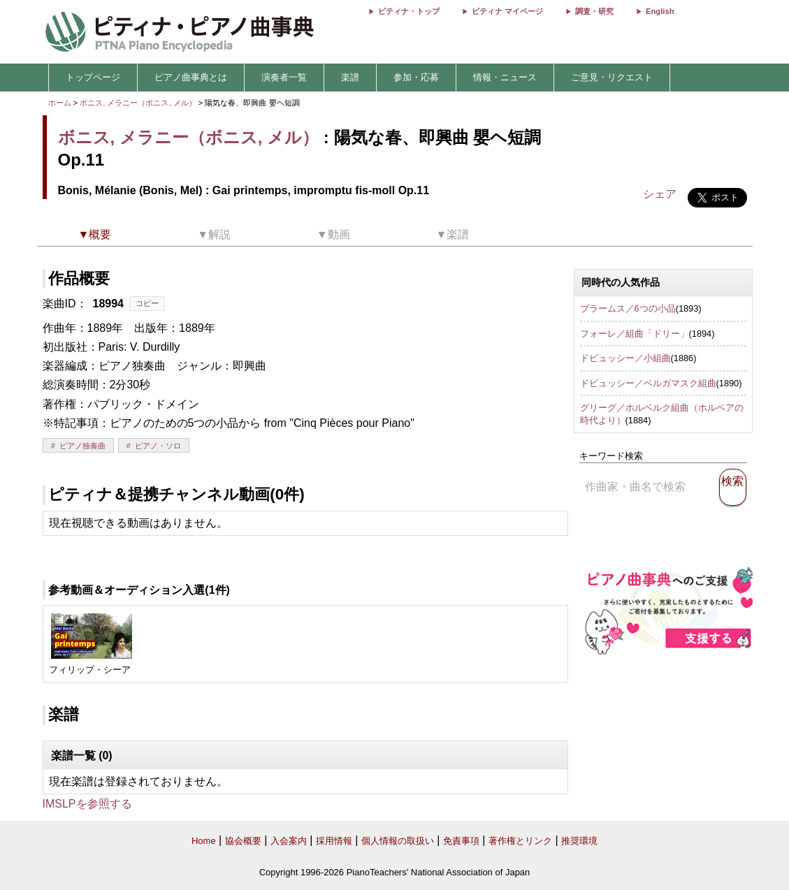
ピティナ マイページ (507, 11)
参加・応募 (416, 77)
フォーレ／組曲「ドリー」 (634, 333)
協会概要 (243, 841)
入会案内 (288, 841)
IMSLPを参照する (87, 804)
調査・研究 (594, 11)
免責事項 (461, 841)
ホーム (59, 103)
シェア (659, 194)
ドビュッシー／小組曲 (625, 358)
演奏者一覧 (284, 77)
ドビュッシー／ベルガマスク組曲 (648, 383)
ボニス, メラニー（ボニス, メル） (138, 103)
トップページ (93, 77)
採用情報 (334, 841)
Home (203, 841)
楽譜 (350, 77)
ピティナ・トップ (409, 11)
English (660, 11)
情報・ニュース (505, 77)
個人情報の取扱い (397, 841)
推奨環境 (579, 841)
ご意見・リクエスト (612, 77)
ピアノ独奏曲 (82, 446)
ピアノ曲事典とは (190, 77)
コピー (147, 303)
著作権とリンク (520, 841)
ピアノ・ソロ (158, 446)
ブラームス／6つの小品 (628, 308)
